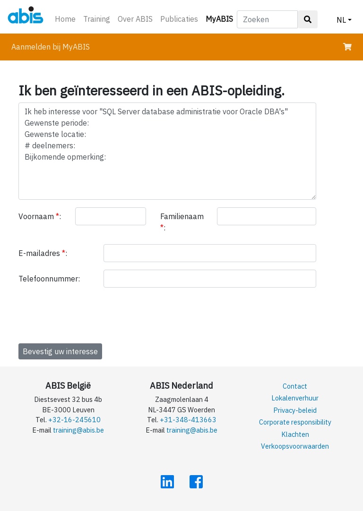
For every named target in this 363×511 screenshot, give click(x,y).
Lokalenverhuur (295, 397)
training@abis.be (78, 430)
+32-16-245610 (74, 419)
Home (65, 19)
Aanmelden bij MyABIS (50, 46)
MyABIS (221, 18)
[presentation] (90, 313)
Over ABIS (135, 19)
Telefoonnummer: (49, 278)
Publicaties (179, 19)
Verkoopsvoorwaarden (295, 446)
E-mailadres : (42, 253)
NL (341, 20)
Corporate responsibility (295, 421)
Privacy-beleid (295, 410)
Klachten (295, 434)
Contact (295, 386)
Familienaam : (182, 222)
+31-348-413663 (188, 419)
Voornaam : (39, 216)
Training (96, 19)
